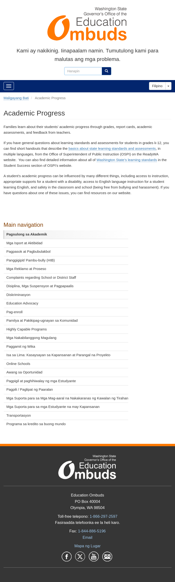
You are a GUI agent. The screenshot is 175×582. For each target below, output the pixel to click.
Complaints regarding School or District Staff (41, 277)
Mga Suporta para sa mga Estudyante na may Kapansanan (52, 407)
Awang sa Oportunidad (24, 372)
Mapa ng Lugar (87, 546)
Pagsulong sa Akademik (26, 234)
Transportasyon (18, 415)
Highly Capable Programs (26, 329)
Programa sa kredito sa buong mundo (36, 424)
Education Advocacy (22, 303)
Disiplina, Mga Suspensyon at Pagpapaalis (39, 286)
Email (87, 537)
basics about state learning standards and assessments (112, 148)
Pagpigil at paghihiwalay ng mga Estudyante (41, 381)
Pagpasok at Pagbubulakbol (28, 251)
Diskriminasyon (18, 295)
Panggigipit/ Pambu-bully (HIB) (30, 260)
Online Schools (18, 364)
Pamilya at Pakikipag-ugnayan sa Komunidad (42, 320)
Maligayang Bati (16, 98)
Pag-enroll (14, 312)
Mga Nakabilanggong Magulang (31, 338)
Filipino (157, 86)
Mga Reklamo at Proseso (26, 269)
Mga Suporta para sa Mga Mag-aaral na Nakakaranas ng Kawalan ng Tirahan (67, 398)
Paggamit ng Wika (20, 346)
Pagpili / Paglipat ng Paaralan (29, 389)
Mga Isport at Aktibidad (24, 243)
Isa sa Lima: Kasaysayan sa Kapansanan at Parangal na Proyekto (58, 355)
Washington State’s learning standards (127, 160)
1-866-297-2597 (103, 516)
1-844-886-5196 (92, 531)
